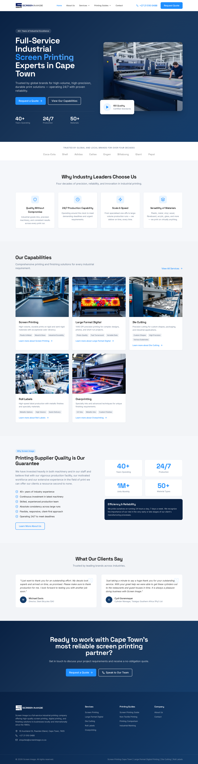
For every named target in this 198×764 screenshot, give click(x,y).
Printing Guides (102, 5)
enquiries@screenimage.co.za (30, 740)
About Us (70, 5)
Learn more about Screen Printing (36, 345)
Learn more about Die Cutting (148, 349)
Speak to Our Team (115, 674)
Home (59, 5)
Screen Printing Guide (129, 712)
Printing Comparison (129, 721)
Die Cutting (90, 721)
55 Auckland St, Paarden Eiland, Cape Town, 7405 (39, 731)
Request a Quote (30, 100)
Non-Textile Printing (128, 717)
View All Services (172, 269)
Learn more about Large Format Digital (95, 345)
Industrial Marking (128, 725)
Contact (119, 5)
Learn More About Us (29, 526)
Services (84, 5)
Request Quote (171, 5)
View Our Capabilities (64, 100)
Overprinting (90, 730)
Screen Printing (92, 712)
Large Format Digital (94, 717)
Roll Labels (90, 725)
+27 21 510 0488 (146, 5)
